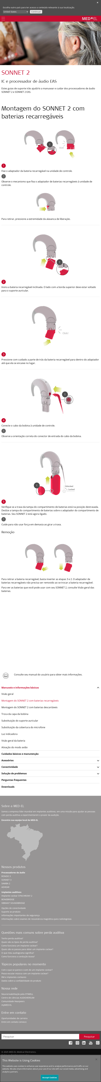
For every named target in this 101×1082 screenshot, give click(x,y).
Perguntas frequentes (13, 780)
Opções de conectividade (13, 908)
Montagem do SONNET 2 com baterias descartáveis (29, 707)
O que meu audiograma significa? (17, 952)
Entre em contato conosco (13, 1022)
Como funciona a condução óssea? (18, 956)
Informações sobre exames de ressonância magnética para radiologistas (36, 919)
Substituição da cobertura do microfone (23, 727)
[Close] (96, 1061)
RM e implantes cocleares (13, 977)
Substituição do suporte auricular (19, 720)
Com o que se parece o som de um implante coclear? (27, 969)
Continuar (36, 11)
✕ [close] (97, 2)
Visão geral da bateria (13, 740)
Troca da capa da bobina (14, 714)
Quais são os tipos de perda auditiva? (19, 942)
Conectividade (9, 767)
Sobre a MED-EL (12, 806)
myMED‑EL (6, 1005)
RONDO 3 (6, 876)
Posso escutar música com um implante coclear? (24, 973)
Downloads (7, 786)
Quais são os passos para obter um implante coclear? (27, 949)
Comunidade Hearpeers (13, 1001)
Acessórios (7, 760)
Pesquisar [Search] (89, 1036)
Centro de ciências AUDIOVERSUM (17, 997)
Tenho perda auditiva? (12, 938)
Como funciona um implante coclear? (19, 945)
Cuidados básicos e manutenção (20, 753)
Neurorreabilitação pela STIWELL (17, 994)
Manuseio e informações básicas (20, 687)
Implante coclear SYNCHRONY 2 (16, 895)
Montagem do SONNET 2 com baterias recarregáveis (30, 700)
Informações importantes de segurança (20, 915)
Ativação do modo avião (14, 747)
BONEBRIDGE (7, 899)
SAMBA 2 (5, 883)
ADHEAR (5, 887)
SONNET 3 (6, 879)
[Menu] (3, 18)
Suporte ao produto (10, 911)
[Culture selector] (15, 11)
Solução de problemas (14, 773)
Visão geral (7, 694)
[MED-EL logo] (89, 18)
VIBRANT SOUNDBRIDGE (13, 903)
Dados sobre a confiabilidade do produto (21, 980)
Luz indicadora (9, 734)
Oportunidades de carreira (14, 1018)
